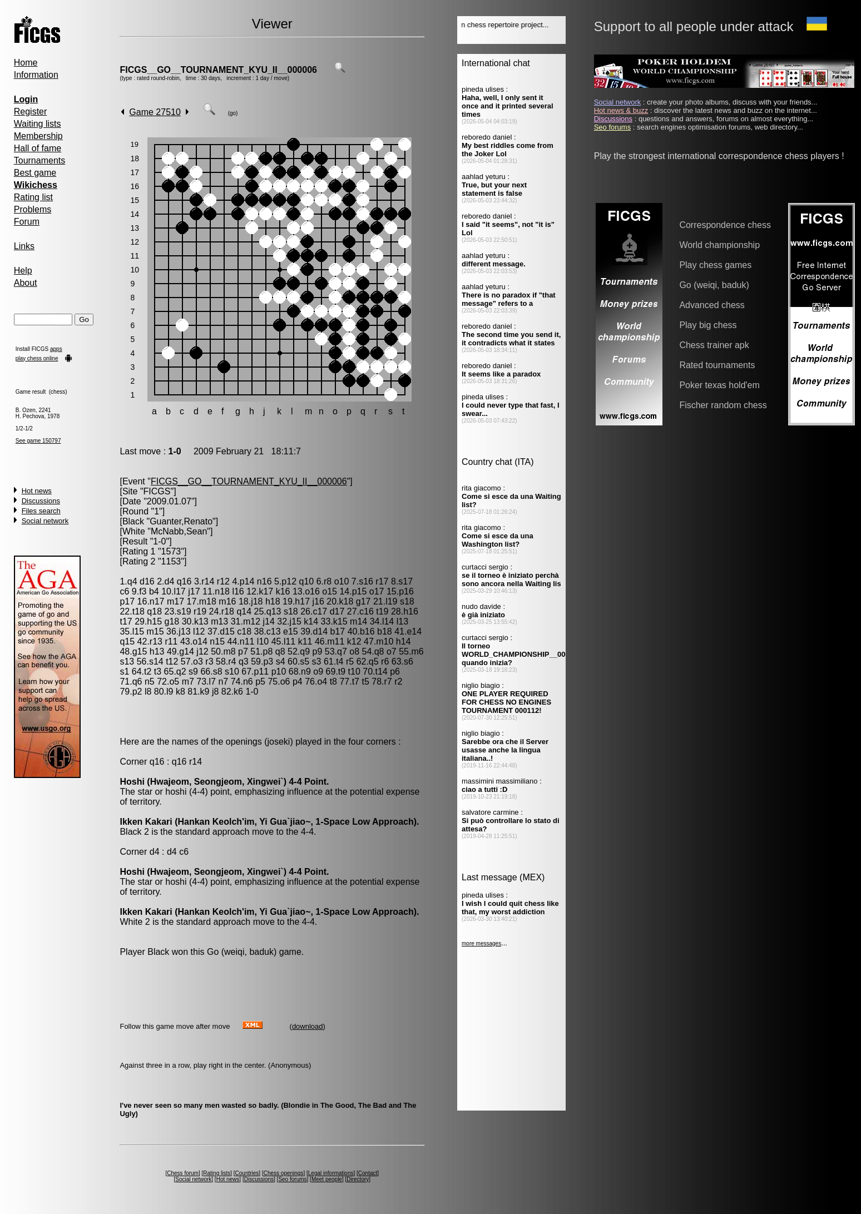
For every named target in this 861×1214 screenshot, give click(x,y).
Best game (35, 172)
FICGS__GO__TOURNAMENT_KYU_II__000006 (218, 70)
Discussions (41, 501)
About (25, 283)
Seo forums (292, 1179)
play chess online (37, 358)
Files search (41, 511)
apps (56, 349)
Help (23, 270)
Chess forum (183, 1173)
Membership (38, 136)
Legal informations (331, 1173)
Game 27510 (155, 112)
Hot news (37, 491)
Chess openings (284, 1173)
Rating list (33, 197)
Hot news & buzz (621, 110)
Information (36, 75)
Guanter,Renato (181, 521)
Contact (367, 1173)
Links (24, 246)
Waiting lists (37, 123)
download (307, 1026)
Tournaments (40, 160)
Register (30, 111)
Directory (358, 1179)
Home (26, 62)
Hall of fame (37, 148)
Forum (26, 221)
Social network (45, 521)
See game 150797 (38, 441)
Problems (33, 209)
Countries (247, 1173)
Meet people (326, 1179)
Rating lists (216, 1173)
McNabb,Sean (179, 531)
